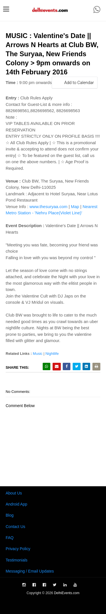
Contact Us (15, 526)
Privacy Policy (18, 548)
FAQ (10, 537)
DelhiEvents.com (66, 593)
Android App (16, 504)
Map (75, 206)
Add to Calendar (74, 82)
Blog (10, 515)
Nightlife (52, 353)
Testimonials (16, 560)
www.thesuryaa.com (48, 206)
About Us (14, 493)
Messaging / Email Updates (30, 571)
